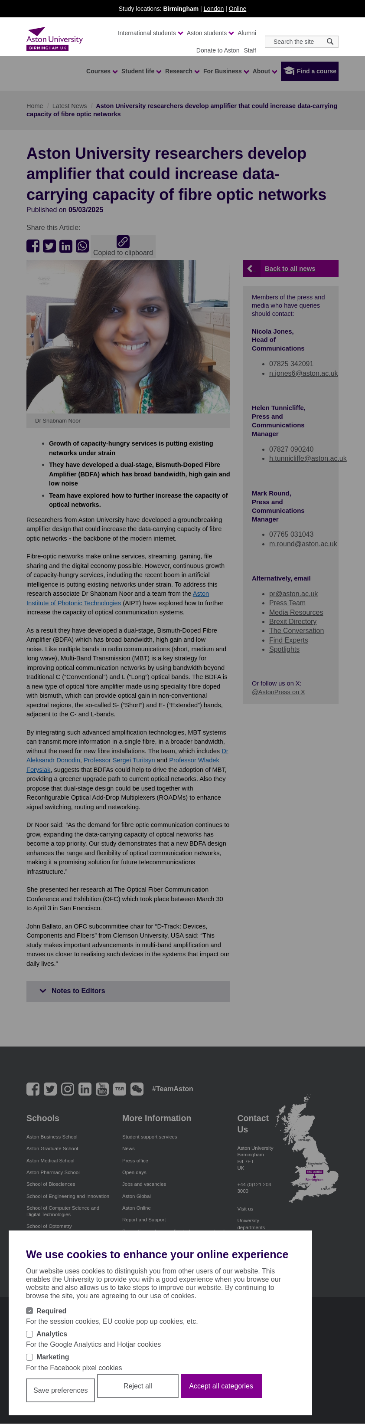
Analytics (51, 1334)
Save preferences (60, 1390)
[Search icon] (330, 41)
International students (150, 33)
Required (51, 1311)
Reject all (138, 1386)
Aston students (210, 33)
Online (237, 8)
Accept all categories (221, 1386)
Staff (250, 50)
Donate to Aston (218, 50)
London (214, 8)
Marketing (52, 1357)
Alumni (247, 33)
